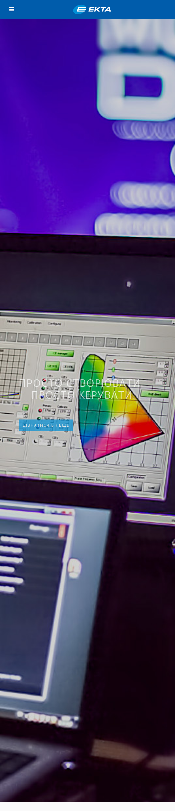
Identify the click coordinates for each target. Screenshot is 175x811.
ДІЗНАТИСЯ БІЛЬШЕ (46, 425)
